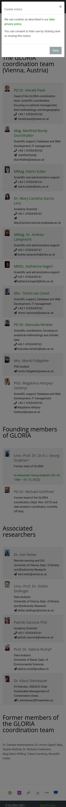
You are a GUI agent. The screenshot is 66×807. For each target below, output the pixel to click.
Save (56, 50)
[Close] (60, 7)
